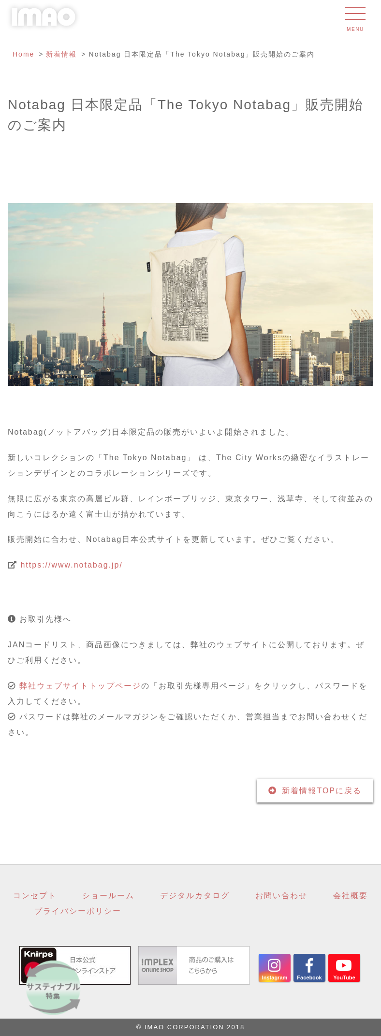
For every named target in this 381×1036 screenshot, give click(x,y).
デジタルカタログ (195, 895)
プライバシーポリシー (77, 911)
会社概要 (350, 895)
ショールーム (108, 895)
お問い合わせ (281, 895)
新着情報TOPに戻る (322, 791)
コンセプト (35, 895)
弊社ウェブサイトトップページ (80, 686)
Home (23, 54)
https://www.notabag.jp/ (71, 565)
